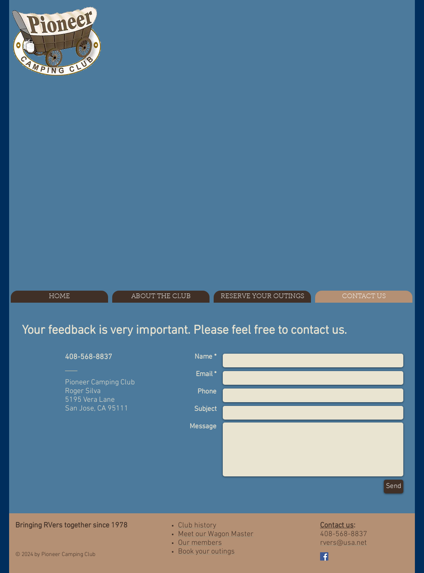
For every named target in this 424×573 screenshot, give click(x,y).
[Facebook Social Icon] (324, 556)
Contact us (337, 525)
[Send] (393, 486)
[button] (161, 297)
